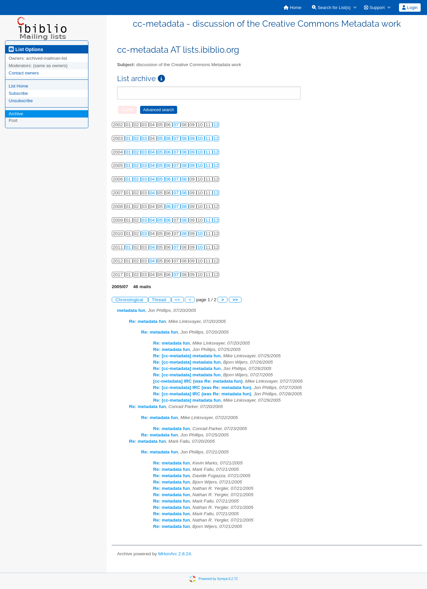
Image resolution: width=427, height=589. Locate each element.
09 (192, 138)
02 (137, 138)
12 (216, 124)
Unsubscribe (21, 100)
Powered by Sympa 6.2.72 (218, 579)
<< (177, 299)
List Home (18, 85)
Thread (159, 299)
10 (200, 138)
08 (184, 138)
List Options (26, 49)
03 (145, 138)
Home (292, 7)
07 (176, 124)
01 (129, 138)
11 (208, 138)
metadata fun (131, 310)
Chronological (129, 299)
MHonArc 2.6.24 (174, 553)
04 (153, 152)
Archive (16, 113)
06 (169, 138)
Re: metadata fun (147, 321)
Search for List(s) (331, 7)
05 (161, 138)
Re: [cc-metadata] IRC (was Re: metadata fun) (202, 387)
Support (374, 7)
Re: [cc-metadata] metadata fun (187, 355)
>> (235, 299)
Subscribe (18, 93)
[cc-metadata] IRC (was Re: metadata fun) (198, 381)
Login (409, 7)
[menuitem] (292, 7)
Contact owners (24, 72)
